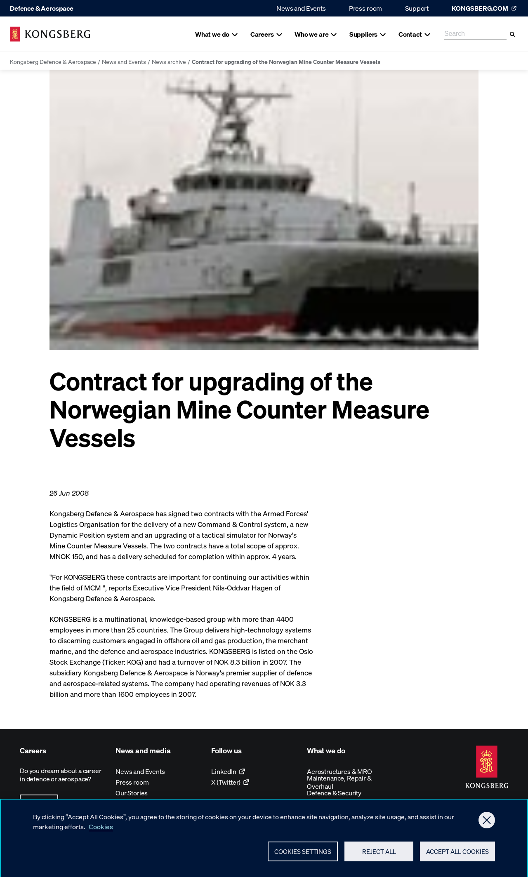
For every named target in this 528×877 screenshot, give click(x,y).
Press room (365, 8)
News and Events (301, 8)
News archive (169, 61)
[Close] (486, 822)
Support (417, 8)
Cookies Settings (302, 854)
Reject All (379, 854)
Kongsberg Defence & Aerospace (53, 61)
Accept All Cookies (457, 854)
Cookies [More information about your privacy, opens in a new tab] (101, 829)
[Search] (512, 34)
